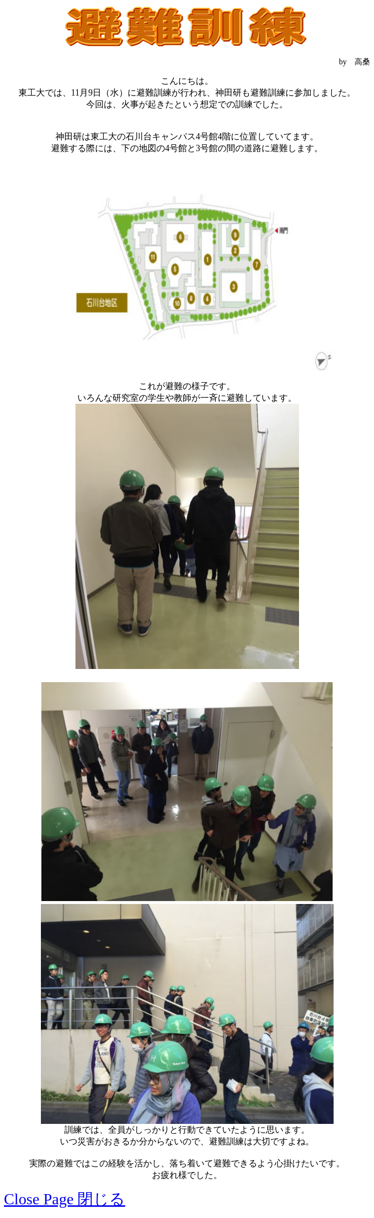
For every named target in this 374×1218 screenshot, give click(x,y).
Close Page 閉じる (64, 1199)
